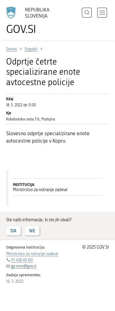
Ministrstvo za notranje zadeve (32, 253)
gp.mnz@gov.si (23, 266)
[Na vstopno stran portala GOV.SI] (30, 21)
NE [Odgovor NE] (32, 230)
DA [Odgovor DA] (13, 230)
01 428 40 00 (22, 260)
